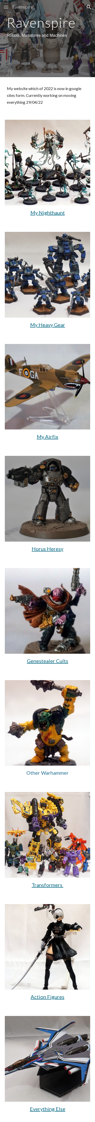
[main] (47, 27)
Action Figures (47, 997)
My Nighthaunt (47, 213)
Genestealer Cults (47, 661)
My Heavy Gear (47, 325)
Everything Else (47, 1109)
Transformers (47, 885)
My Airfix (47, 437)
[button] (6, 7)
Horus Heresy (47, 549)
